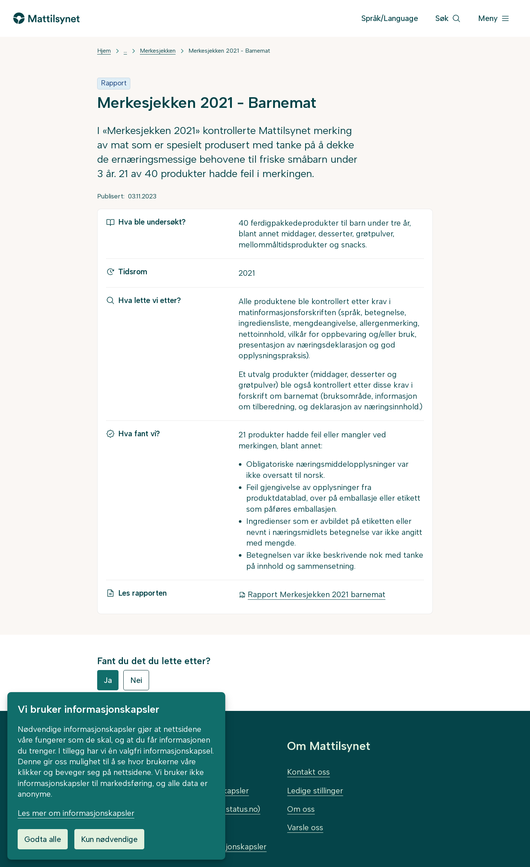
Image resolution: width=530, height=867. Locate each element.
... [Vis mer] (125, 50)
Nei (136, 680)
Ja (108, 680)
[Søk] (448, 18)
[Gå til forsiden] (46, 18)
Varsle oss (305, 827)
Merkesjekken (158, 50)
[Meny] (494, 18)
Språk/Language (389, 18)
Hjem (104, 50)
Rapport (114, 83)
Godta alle (42, 839)
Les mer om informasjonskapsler (76, 813)
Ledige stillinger (315, 790)
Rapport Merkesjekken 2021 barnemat (316, 594)
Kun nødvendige (109, 839)
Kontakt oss (308, 771)
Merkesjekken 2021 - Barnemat (229, 50)
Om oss (301, 809)
